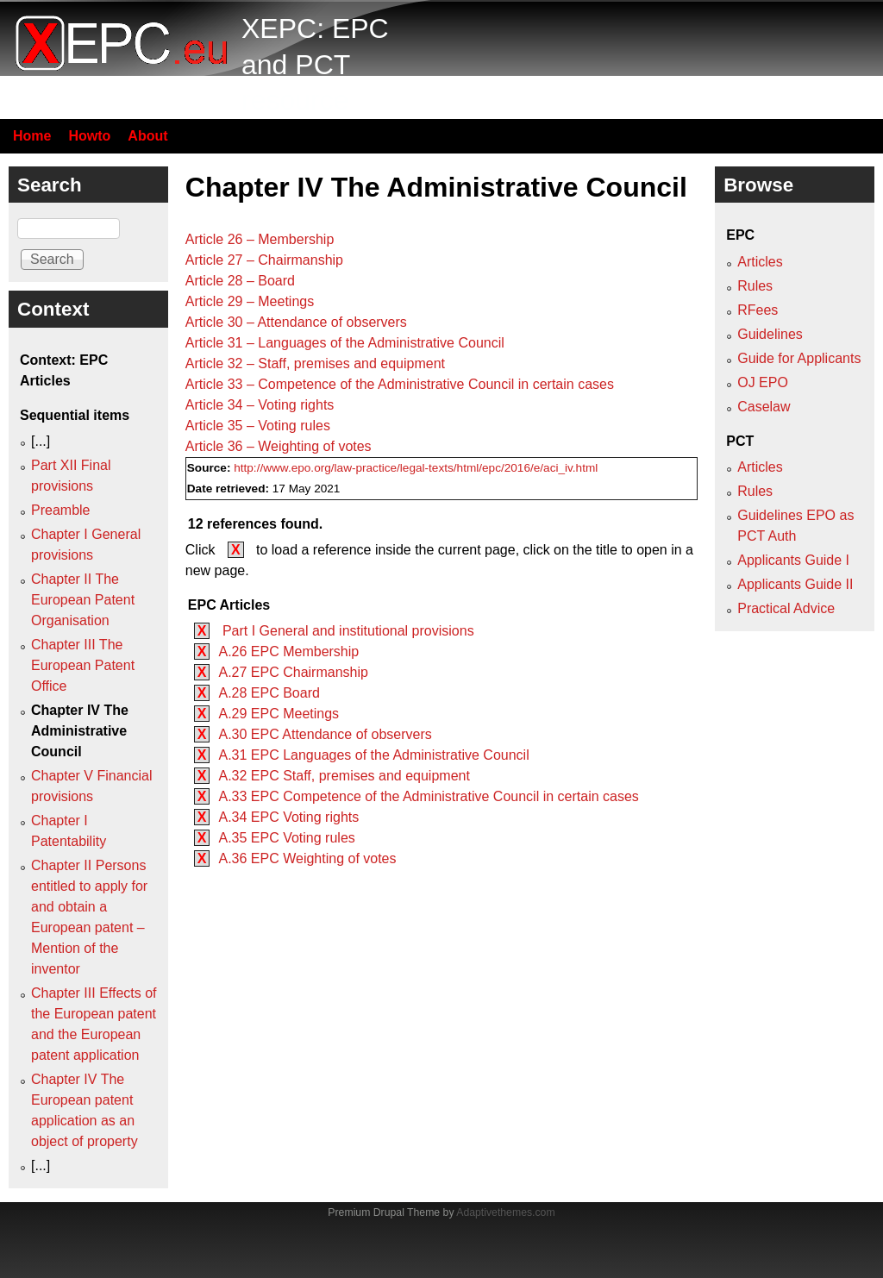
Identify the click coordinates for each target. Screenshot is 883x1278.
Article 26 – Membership (260, 239)
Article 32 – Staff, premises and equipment (315, 363)
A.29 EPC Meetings (278, 713)
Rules (755, 286)
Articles (759, 261)
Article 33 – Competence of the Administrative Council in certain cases (399, 384)
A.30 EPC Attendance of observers (324, 734)
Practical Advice (786, 608)
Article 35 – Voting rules (257, 425)
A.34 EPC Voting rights (288, 817)
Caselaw (763, 406)
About (147, 135)
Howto (89, 135)
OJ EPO (762, 382)
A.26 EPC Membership (288, 651)
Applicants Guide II (795, 584)
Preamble (60, 510)
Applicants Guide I (793, 560)
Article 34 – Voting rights (260, 405)
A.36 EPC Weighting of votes (307, 858)
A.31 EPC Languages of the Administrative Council (373, 755)
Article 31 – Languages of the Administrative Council (344, 342)
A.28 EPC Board (268, 693)
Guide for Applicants (799, 358)
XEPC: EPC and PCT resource (315, 64)
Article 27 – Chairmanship (264, 260)
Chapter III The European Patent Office (83, 665)
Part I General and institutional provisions (345, 630)
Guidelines (770, 334)
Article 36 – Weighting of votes (278, 446)
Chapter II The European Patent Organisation (83, 600)
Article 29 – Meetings (249, 301)
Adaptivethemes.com (505, 1212)
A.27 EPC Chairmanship (292, 672)
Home (32, 135)
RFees (757, 310)
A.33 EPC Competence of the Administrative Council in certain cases (428, 796)
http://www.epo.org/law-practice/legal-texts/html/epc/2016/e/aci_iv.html (416, 467)
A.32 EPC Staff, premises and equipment (343, 775)
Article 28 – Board (240, 280)
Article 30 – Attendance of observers (296, 322)
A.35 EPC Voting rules (286, 837)
